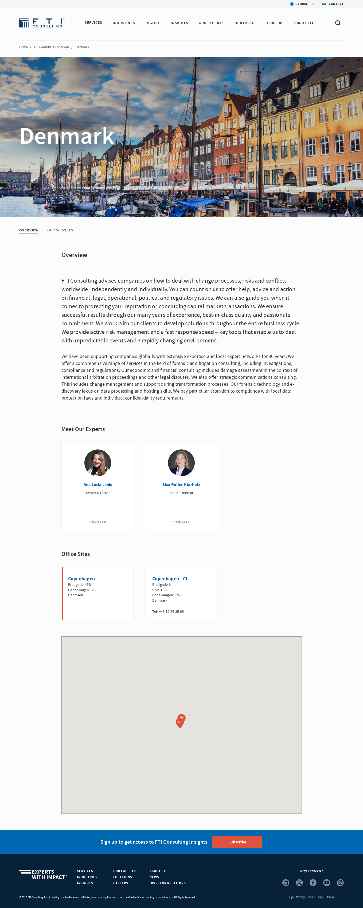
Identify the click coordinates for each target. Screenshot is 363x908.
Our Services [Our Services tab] (60, 230)
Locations (122, 877)
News (154, 877)
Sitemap (330, 896)
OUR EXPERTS (211, 23)
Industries (87, 877)
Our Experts (124, 870)
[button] (180, 722)
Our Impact (246, 23)
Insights (85, 883)
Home (23, 47)
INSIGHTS (179, 23)
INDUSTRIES (124, 23)
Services (85, 870)
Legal (291, 896)
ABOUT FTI (304, 23)
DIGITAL (153, 23)
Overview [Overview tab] (28, 230)
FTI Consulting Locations (51, 47)
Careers (120, 883)
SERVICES (93, 23)
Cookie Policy (315, 896)
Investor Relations (168, 883)
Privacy (300, 896)
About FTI (158, 870)
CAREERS (275, 23)
